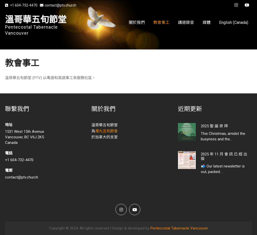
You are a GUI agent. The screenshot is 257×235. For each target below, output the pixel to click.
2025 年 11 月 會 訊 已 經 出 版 (224, 156)
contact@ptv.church (58, 5)
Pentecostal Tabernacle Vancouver (179, 228)
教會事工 (161, 22)
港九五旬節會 (106, 131)
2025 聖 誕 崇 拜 (214, 126)
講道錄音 (186, 22)
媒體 (207, 22)
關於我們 (137, 22)
